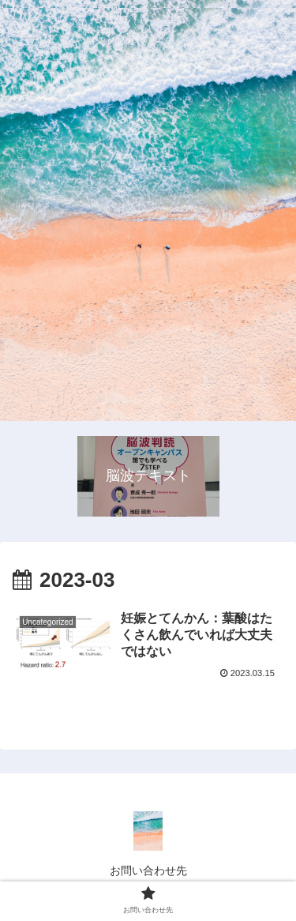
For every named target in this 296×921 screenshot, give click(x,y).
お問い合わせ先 (148, 870)
